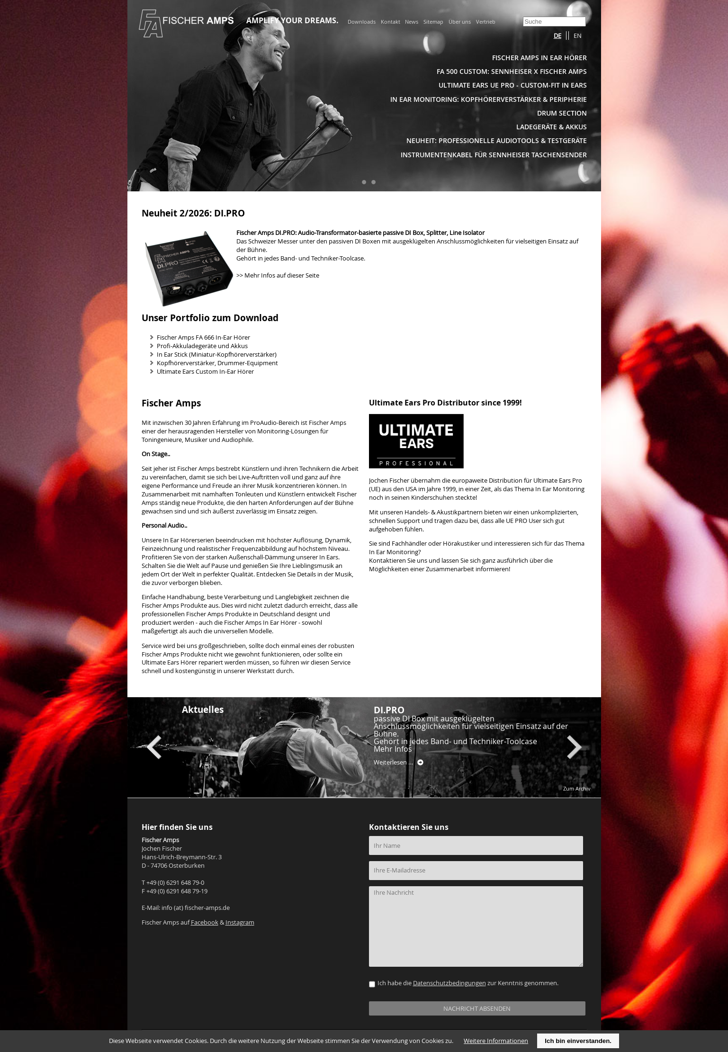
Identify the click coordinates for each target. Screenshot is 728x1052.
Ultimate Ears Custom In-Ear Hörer (205, 372)
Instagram (239, 922)
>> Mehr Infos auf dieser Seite (277, 275)
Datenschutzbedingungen (449, 983)
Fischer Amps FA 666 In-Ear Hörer (203, 337)
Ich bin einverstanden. (578, 1040)
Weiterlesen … (398, 762)
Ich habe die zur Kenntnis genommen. (467, 983)
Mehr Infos (393, 749)
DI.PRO (389, 709)
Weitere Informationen (496, 1041)
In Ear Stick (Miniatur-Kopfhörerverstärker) (217, 355)
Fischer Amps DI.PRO (265, 233)
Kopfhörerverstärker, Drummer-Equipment (217, 363)
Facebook (204, 922)
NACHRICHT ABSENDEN (477, 1009)
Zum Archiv (577, 788)
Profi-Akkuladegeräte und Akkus (202, 346)
